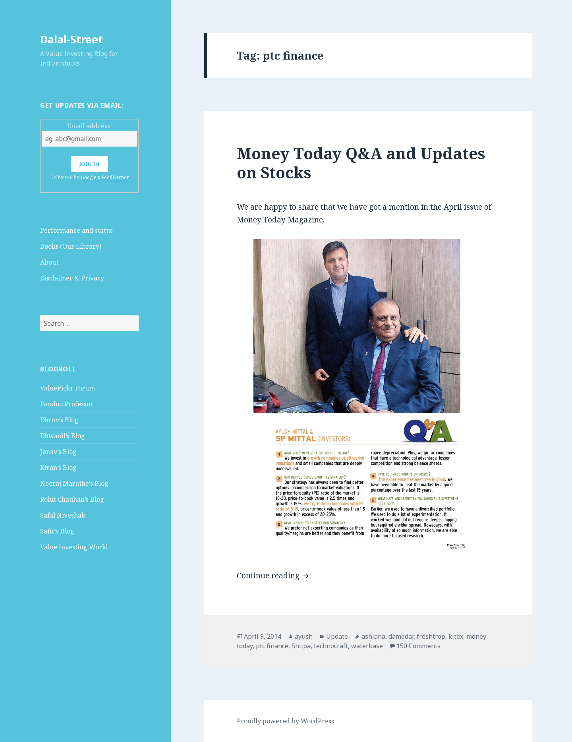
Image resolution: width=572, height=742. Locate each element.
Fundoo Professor (66, 404)
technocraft (331, 646)
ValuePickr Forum (67, 388)
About (49, 262)
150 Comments (418, 646)
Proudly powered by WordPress (285, 721)
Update (337, 636)
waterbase (367, 646)
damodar (401, 636)
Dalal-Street (71, 39)
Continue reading (274, 575)
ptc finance (272, 646)
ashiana (373, 636)
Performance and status (76, 230)
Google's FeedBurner (105, 177)
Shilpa (301, 646)
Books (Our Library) (70, 246)
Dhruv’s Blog (59, 419)
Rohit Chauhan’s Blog (72, 499)
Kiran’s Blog (58, 467)
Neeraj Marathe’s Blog (74, 483)
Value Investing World (74, 547)
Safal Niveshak (62, 515)
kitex (455, 636)
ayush (304, 636)
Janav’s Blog (58, 451)
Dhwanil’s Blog (62, 435)
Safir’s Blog (57, 531)
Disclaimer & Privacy (72, 278)
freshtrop (431, 636)
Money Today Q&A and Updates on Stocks (361, 163)
